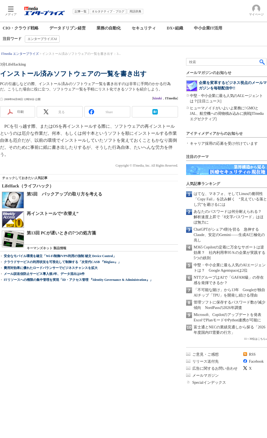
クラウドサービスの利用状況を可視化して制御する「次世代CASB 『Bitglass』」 (62, 262)
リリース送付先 (205, 361)
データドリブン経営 (67, 28)
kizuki (157, 98)
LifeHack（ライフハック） (28, 186)
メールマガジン (205, 375)
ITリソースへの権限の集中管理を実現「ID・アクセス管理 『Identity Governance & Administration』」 (78, 280)
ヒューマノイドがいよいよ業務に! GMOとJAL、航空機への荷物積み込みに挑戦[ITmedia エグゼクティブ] (226, 113)
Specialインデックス (209, 382)
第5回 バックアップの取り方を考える (64, 194)
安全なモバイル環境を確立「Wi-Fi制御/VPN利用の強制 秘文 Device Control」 (60, 256)
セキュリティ (144, 28)
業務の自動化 (109, 28)
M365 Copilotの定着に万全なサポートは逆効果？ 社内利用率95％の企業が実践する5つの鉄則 (229, 252)
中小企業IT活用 (208, 28)
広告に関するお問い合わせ (215, 368)
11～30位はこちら (255, 338)
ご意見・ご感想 (205, 354)
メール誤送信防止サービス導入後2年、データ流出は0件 (44, 274)
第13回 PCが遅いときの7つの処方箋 (61, 233)
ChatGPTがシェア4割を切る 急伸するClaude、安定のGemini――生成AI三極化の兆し (229, 234)
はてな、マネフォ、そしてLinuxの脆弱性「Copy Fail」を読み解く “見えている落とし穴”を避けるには (230, 199)
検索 (262, 62)
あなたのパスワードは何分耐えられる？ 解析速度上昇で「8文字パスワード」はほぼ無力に (229, 217)
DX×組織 (175, 28)
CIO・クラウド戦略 (21, 28)
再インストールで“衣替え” (52, 213)
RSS (252, 354)
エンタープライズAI (42, 39)
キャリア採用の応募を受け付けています (224, 143)
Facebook (256, 361)
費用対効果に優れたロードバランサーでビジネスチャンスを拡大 (51, 268)
